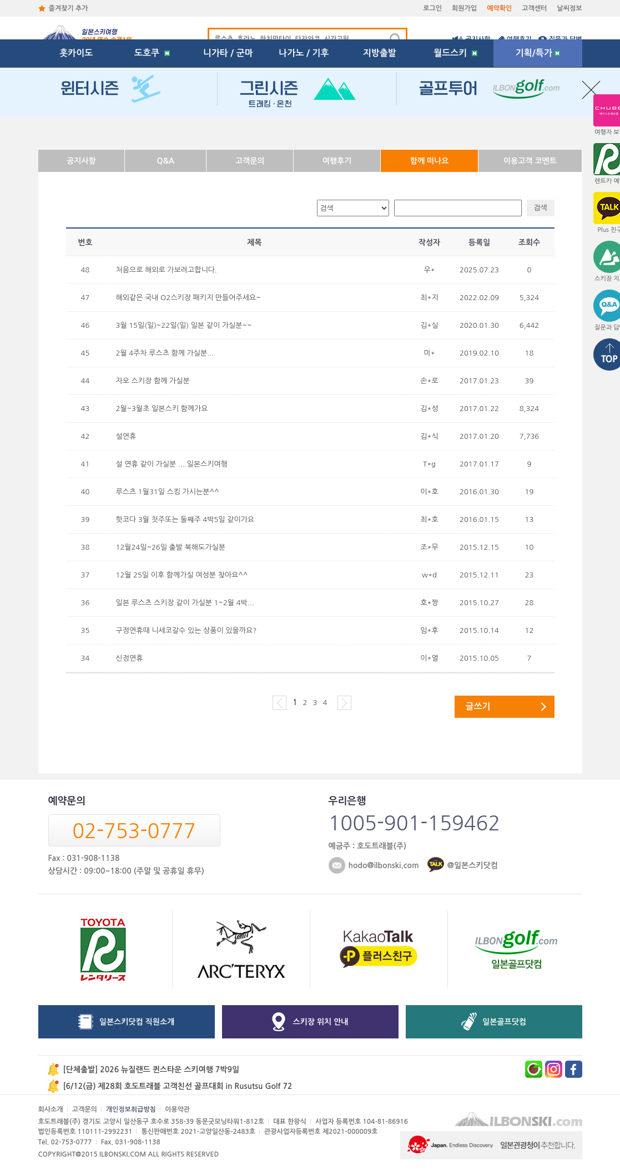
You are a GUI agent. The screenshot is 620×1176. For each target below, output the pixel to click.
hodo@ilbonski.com (384, 865)
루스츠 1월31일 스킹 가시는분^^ (167, 491)
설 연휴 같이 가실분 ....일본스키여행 (172, 464)
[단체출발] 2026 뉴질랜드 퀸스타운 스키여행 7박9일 (151, 1069)
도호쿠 (152, 130)
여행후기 (519, 39)
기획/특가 (538, 130)
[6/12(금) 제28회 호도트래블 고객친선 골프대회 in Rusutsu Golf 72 (178, 1086)
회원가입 (464, 8)
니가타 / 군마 (228, 130)
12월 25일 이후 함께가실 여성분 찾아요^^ (182, 575)
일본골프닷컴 (504, 1022)
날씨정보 (569, 8)
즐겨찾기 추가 (68, 8)
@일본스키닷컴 (472, 865)
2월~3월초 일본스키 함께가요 (162, 408)
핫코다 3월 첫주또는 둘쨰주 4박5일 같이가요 (185, 519)
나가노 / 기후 (304, 130)
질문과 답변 (565, 39)
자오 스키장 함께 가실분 (153, 380)
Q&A (165, 161)
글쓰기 (478, 706)
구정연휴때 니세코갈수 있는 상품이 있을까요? (186, 630)
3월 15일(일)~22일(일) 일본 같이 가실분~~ (184, 325)
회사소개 (50, 1109)
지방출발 (379, 130)
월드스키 (455, 130)
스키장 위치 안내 (321, 1022)
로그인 (432, 8)
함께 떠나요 (429, 161)
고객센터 (534, 8)
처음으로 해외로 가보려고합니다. (166, 269)
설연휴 (126, 436)
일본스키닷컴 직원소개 (137, 1022)
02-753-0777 (133, 831)
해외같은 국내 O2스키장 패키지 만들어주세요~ (188, 297)
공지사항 (477, 39)
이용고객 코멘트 (530, 161)
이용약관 (177, 1109)
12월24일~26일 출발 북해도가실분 (170, 547)
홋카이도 (76, 130)
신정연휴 (129, 658)
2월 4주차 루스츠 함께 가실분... (165, 353)
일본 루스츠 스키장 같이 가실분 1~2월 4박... (185, 602)
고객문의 (250, 161)
